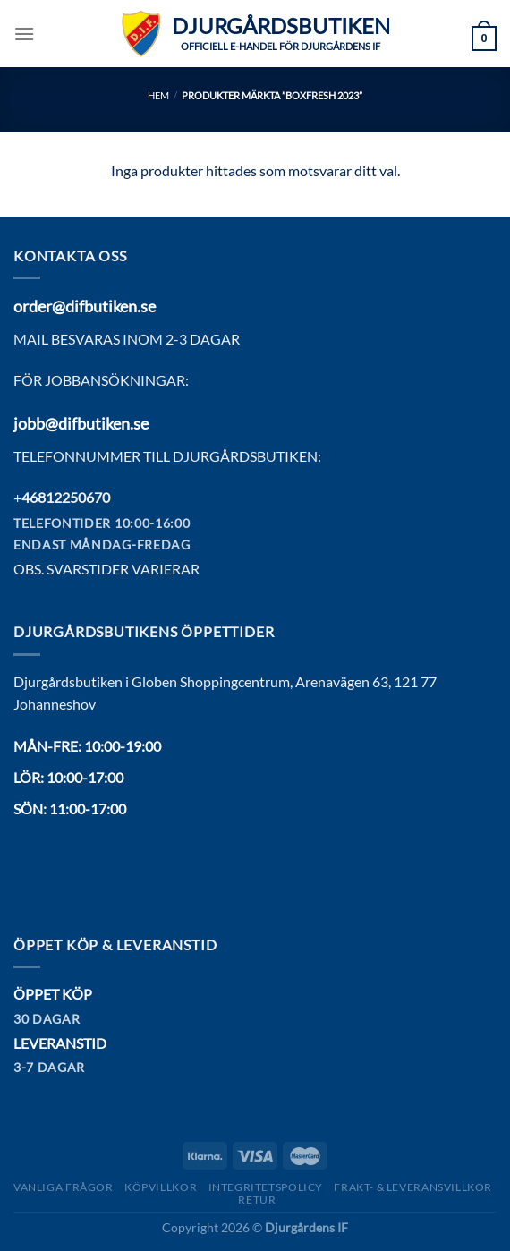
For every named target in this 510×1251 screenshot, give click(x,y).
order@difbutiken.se (84, 306)
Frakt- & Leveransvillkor (413, 1187)
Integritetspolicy (265, 1187)
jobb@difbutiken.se (81, 423)
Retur (257, 1199)
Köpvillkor (160, 1187)
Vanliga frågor (63, 1187)
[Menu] (24, 33)
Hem (158, 95)
